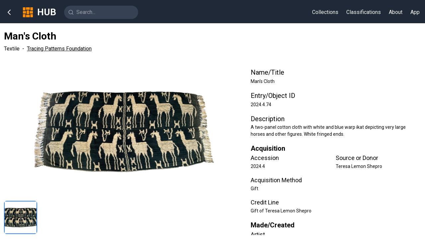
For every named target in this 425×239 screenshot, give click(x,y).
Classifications (363, 12)
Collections (325, 12)
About (395, 12)
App (415, 12)
